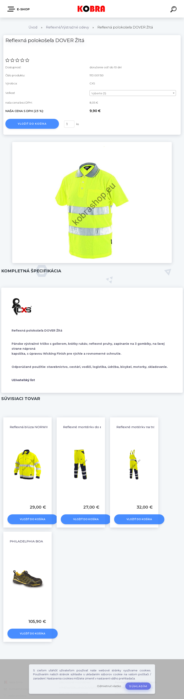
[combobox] (133, 93)
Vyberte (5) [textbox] (98, 93)
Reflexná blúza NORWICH (31, 427)
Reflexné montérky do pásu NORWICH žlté (98, 427)
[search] (174, 10)
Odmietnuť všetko (109, 686)
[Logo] (92, 9)
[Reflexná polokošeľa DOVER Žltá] (92, 143)
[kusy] (69, 124)
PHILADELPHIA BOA (26, 541)
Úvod (33, 27)
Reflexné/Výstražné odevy (67, 27)
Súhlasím (138, 686)
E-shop (19, 9)
